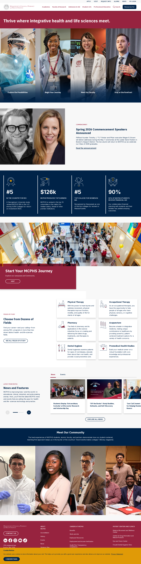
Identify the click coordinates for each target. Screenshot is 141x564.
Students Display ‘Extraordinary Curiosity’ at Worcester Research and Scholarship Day (66, 406)
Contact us (11, 534)
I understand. (12, 559)
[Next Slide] (29, 413)
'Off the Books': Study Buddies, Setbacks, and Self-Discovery (102, 405)
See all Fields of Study (16, 341)
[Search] (116, 7)
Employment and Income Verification (81, 541)
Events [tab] (62, 375)
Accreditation (45, 533)
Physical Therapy (76, 302)
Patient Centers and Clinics (124, 527)
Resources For (129, 7)
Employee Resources (77, 538)
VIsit (13, 281)
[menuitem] (46, 7)
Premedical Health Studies (121, 346)
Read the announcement (87, 148)
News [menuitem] (124, 1)
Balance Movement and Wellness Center (123, 531)
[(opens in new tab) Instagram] (15, 541)
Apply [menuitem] (89, 1)
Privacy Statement (117, 554)
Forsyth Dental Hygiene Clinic (122, 545)
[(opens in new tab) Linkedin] (5, 541)
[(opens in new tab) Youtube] (20, 541)
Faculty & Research (59, 7)
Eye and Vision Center (120, 541)
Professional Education (102, 7)
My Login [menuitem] (132, 1)
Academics (46, 7)
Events (43, 540)
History (43, 536)
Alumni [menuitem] (116, 1)
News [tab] (53, 375)
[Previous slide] (3, 481)
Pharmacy (72, 322)
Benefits (72, 530)
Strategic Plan (45, 547)
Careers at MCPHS (76, 527)
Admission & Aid (74, 7)
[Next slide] (138, 481)
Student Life (86, 7)
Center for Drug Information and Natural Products (123, 536)
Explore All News (95, 419)
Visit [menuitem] (96, 1)
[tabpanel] (95, 399)
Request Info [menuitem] (106, 1)
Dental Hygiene (75, 346)
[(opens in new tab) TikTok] (25, 541)
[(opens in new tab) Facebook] (10, 541)
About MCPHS (43, 528)
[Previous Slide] (8, 413)
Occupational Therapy (119, 302)
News (42, 544)
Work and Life (74, 534)
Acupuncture (115, 322)
